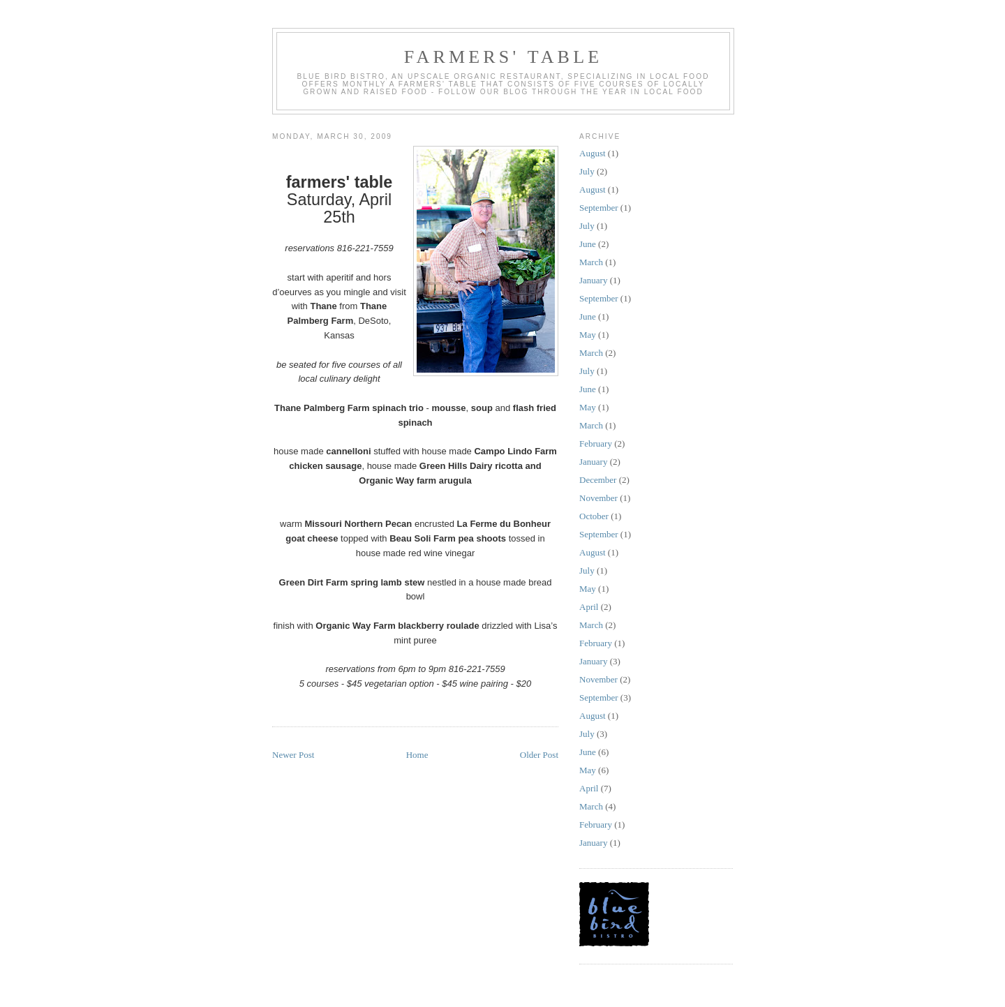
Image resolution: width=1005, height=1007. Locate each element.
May (587, 334)
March (591, 262)
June (587, 244)
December (597, 480)
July (587, 171)
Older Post (539, 754)
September (598, 207)
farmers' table (503, 57)
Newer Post (293, 754)
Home (417, 754)
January (593, 280)
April (588, 607)
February (595, 443)
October (594, 516)
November (598, 498)
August (592, 153)
